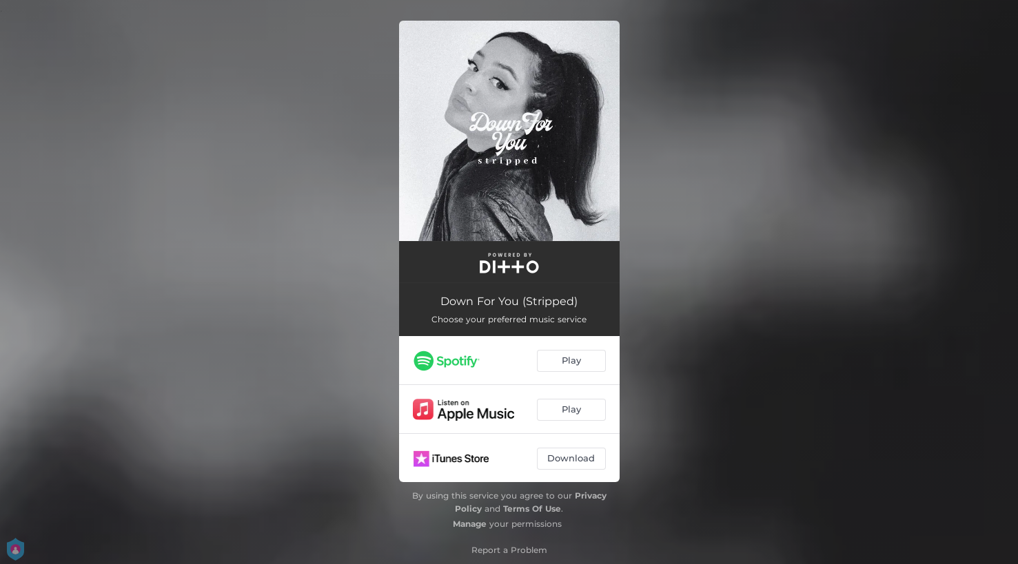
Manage (470, 524)
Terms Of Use (532, 508)
